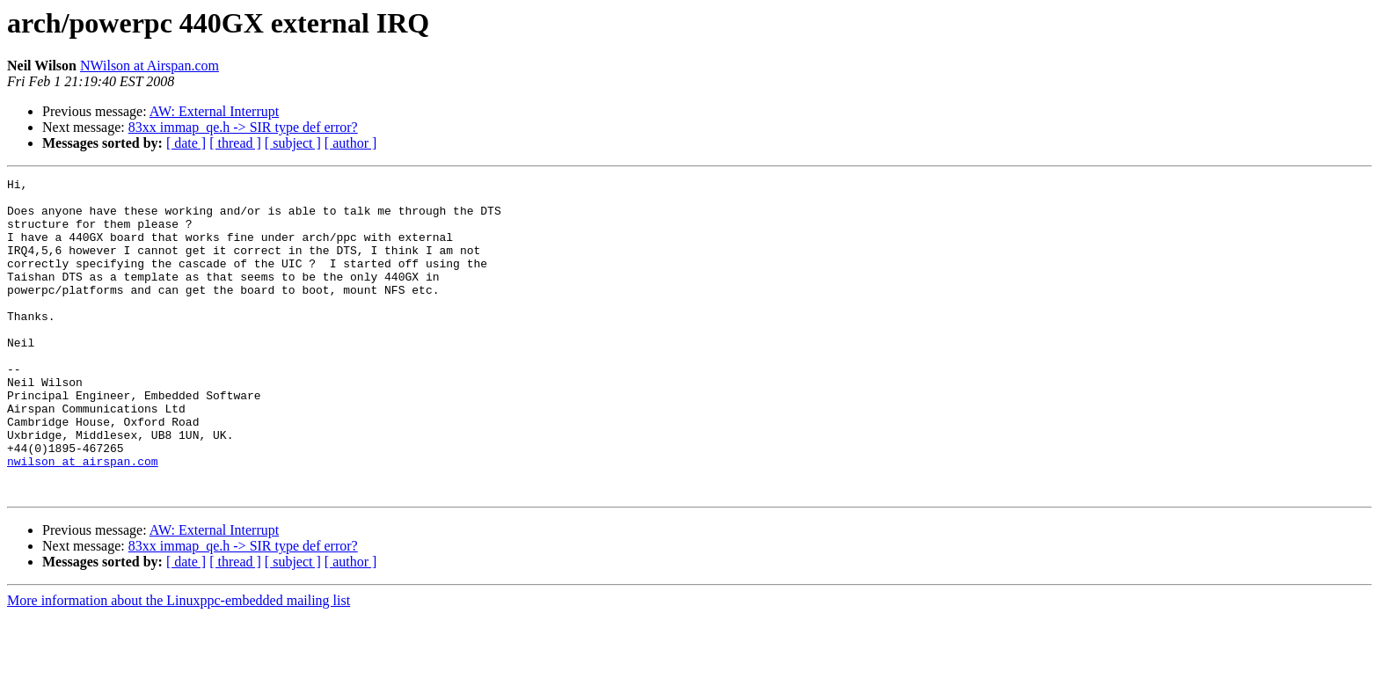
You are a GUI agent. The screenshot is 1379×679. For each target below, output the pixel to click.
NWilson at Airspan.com (149, 65)
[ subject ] (293, 142)
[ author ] (351, 142)
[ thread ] (235, 142)
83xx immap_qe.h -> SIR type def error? (243, 127)
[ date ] (186, 142)
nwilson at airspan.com (82, 519)
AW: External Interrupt (214, 111)
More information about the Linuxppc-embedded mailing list (178, 663)
